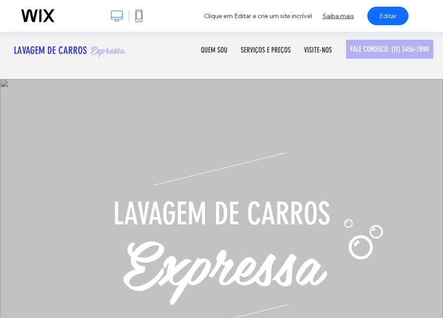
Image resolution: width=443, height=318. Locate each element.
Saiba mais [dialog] (338, 16)
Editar (388, 16)
